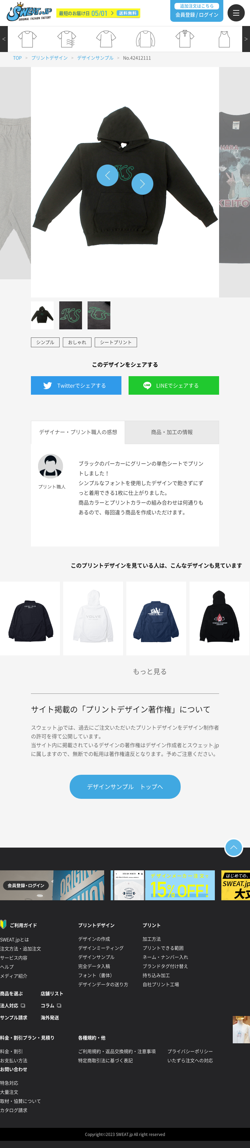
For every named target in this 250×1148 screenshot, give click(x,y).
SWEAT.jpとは (14, 939)
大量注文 (9, 1092)
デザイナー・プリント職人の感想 (78, 432)
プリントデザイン (49, 58)
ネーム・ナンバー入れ (165, 957)
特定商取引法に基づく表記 (105, 1060)
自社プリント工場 (161, 984)
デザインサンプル (95, 58)
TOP (17, 58)
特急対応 (9, 1083)
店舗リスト (52, 993)
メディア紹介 (13, 976)
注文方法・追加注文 (20, 948)
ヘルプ (7, 967)
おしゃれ (77, 342)
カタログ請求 (13, 1110)
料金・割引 (11, 1051)
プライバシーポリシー (190, 1051)
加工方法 (152, 939)
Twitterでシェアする (81, 385)
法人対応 (9, 1005)
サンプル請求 (13, 1017)
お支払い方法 (13, 1060)
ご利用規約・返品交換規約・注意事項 (117, 1051)
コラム (47, 1005)
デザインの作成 (94, 939)
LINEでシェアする (177, 385)
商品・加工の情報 (172, 432)
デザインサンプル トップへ (125, 787)
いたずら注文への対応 (190, 1060)
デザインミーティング (101, 948)
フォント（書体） (96, 975)
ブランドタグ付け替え (165, 966)
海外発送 (50, 1017)
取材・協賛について (20, 1101)
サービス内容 (13, 958)
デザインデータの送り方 (103, 984)
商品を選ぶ (11, 993)
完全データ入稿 (94, 966)
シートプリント (116, 342)
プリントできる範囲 (163, 948)
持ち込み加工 (156, 975)
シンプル (45, 342)
